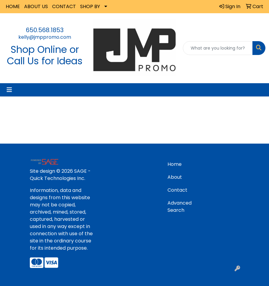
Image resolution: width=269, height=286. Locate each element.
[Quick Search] (218, 48)
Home (174, 164)
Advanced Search (179, 206)
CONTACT (64, 6)
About (174, 177)
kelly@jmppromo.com (44, 37)
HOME (13, 6)
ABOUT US (36, 6)
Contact (177, 190)
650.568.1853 (45, 30)
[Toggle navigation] (9, 90)
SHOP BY (90, 6)
